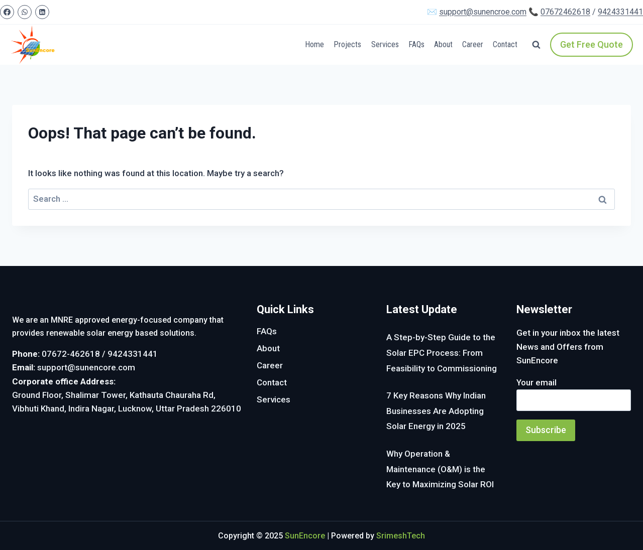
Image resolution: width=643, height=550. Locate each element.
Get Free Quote (591, 44)
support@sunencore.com (86, 367)
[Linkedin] (42, 12)
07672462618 (565, 12)
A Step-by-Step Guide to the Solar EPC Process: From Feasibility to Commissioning (441, 352)
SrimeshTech (400, 535)
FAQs (416, 44)
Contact (505, 44)
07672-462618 (71, 354)
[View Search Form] (536, 45)
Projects (347, 44)
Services (385, 44)
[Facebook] (7, 12)
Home (314, 44)
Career (472, 44)
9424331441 (620, 12)
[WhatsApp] (25, 12)
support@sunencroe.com (482, 12)
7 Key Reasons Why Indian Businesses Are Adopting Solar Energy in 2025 (436, 410)
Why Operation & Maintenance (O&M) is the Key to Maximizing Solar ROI (440, 469)
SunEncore (305, 535)
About (443, 44)
